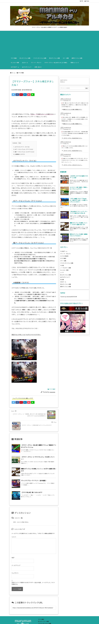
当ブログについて (65, 277)
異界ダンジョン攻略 (65, 286)
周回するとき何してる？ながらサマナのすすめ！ (26, 335)
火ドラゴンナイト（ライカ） (21, 147)
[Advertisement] (49, 43)
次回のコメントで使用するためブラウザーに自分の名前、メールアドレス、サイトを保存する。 (33, 580)
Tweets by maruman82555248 (68, 296)
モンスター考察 (64, 270)
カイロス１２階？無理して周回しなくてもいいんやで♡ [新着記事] (78, 188)
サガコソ (62, 82)
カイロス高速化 (64, 256)
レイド (62, 272)
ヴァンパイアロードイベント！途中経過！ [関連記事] (34, 480)
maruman (52, 392)
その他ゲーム (63, 251)
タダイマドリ (63, 80)
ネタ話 (62, 265)
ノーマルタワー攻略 (65, 268)
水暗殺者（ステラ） (19, 154)
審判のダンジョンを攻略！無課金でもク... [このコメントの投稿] (72, 109)
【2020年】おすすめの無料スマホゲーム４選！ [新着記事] (79, 176)
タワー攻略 (63, 261)
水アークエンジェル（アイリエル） (23, 149)
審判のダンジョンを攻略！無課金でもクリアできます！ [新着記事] (78, 235)
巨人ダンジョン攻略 (65, 275)
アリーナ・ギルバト (65, 254)
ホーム (13, 73)
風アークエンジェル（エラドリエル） (24, 152)
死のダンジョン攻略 (65, 284)
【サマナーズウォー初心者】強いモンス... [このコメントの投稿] (72, 138)
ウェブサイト (15, 569)
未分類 (62, 279)
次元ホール (63, 282)
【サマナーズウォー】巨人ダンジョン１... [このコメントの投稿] (72, 165)
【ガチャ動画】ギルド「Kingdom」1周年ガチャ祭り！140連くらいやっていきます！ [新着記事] (79, 200)
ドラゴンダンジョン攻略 (66, 263)
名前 (13, 554)
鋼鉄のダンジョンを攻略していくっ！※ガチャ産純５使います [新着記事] (78, 223)
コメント (14, 537)
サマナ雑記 (21, 73)
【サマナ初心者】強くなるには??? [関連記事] (31, 492)
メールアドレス (16, 562)
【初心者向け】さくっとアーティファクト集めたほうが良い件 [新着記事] (78, 212)
